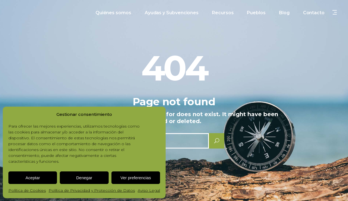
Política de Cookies (27, 190)
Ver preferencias (135, 177)
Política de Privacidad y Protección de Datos (92, 190)
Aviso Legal (149, 190)
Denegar (84, 177)
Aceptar (32, 177)
